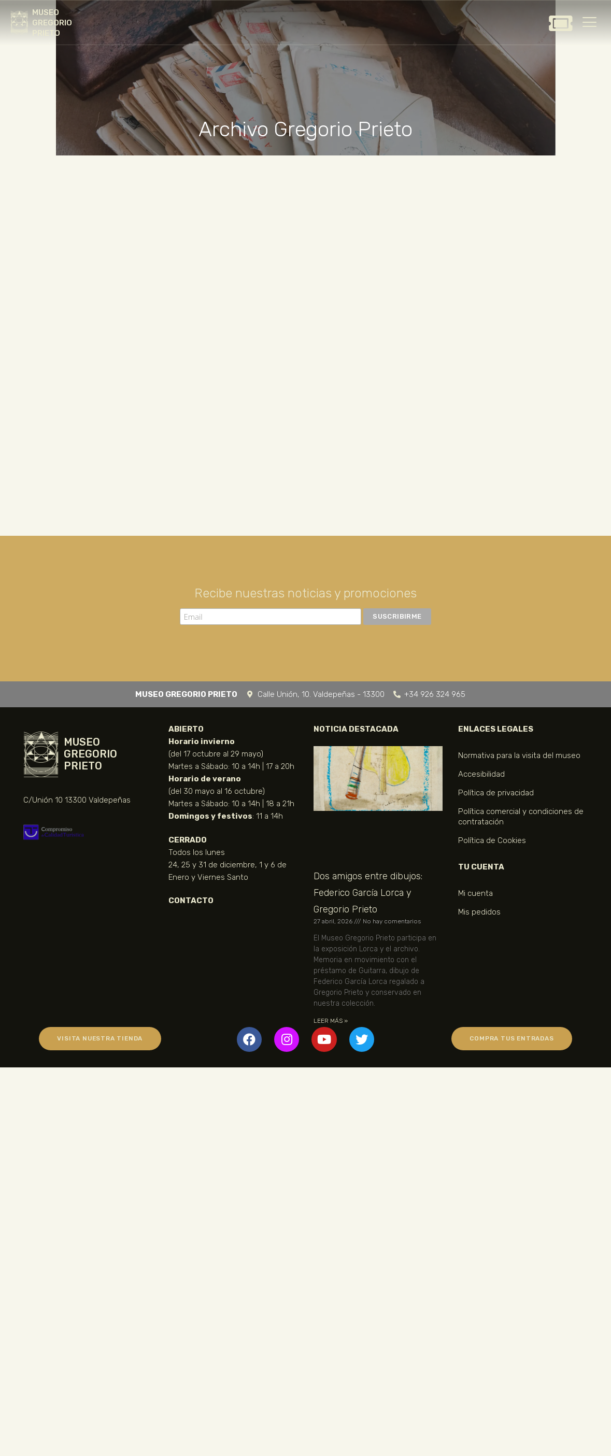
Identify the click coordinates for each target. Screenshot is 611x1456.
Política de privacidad (496, 792)
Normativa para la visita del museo (519, 755)
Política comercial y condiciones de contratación (521, 816)
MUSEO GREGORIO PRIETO (52, 23)
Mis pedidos (479, 912)
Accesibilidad (481, 774)
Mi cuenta (475, 893)
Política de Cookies (492, 840)
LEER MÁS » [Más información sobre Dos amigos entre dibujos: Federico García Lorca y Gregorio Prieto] (331, 1020)
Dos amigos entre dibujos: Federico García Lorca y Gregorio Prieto (368, 892)
